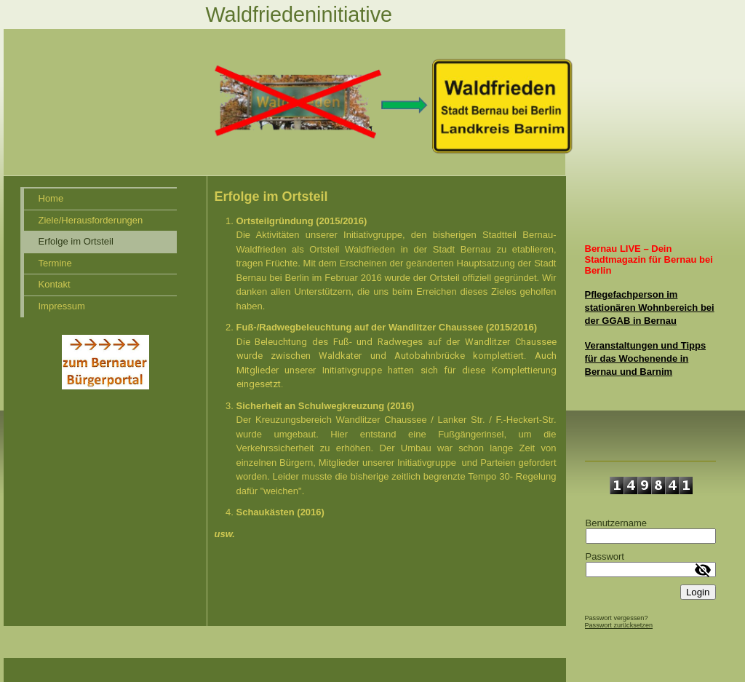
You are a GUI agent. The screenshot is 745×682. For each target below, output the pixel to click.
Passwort (605, 556)
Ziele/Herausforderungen (91, 220)
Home (51, 198)
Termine (55, 263)
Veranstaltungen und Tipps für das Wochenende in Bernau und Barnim (645, 358)
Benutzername (617, 523)
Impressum (62, 306)
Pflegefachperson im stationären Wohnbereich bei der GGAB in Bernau (649, 307)
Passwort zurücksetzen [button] (619, 625)
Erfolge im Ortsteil (76, 241)
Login (698, 592)
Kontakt (55, 284)
